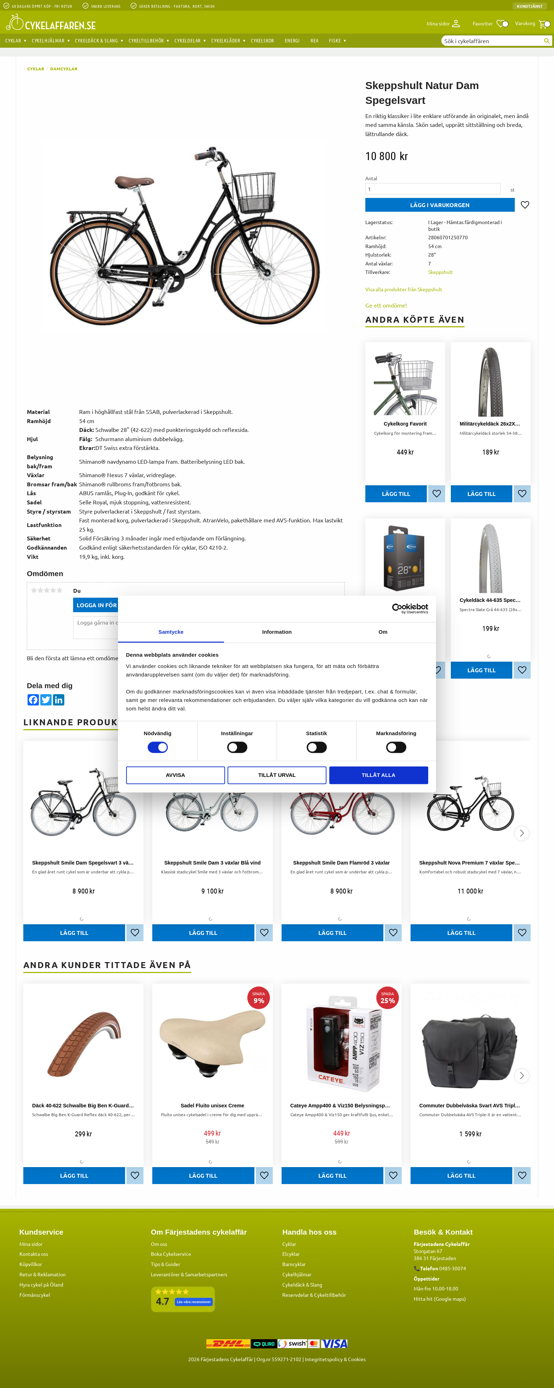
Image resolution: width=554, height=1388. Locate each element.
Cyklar (289, 1244)
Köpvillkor (30, 1264)
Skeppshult (440, 272)
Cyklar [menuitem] (13, 40)
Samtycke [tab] (171, 632)
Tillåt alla (378, 775)
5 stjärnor (59, 590)
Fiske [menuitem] (335, 40)
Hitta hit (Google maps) (440, 1298)
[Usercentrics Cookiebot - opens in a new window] (397, 608)
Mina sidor (30, 1244)
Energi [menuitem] (292, 40)
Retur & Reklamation (42, 1274)
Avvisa (175, 775)
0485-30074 (452, 1268)
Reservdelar (295, 1295)
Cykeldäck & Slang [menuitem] (96, 40)
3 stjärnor (46, 590)
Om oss (159, 1244)
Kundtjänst (530, 6)
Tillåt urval (277, 775)
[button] (489, 24)
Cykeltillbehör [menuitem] (146, 40)
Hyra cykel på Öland (41, 1284)
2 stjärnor (40, 590)
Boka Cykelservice (171, 1254)
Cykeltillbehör (330, 1295)
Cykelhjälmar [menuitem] (48, 40)
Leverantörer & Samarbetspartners (189, 1274)
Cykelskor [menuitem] (262, 40)
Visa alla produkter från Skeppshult (403, 289)
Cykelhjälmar (296, 1274)
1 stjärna (34, 590)
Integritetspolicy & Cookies (335, 1359)
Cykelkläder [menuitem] (225, 40)
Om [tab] (382, 632)
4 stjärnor (53, 590)
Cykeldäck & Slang (302, 1284)
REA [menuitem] (314, 40)
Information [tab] (277, 632)
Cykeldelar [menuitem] (188, 40)
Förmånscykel (34, 1295)
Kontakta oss (33, 1254)
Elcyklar (291, 1254)
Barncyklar (294, 1264)
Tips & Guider (165, 1264)
